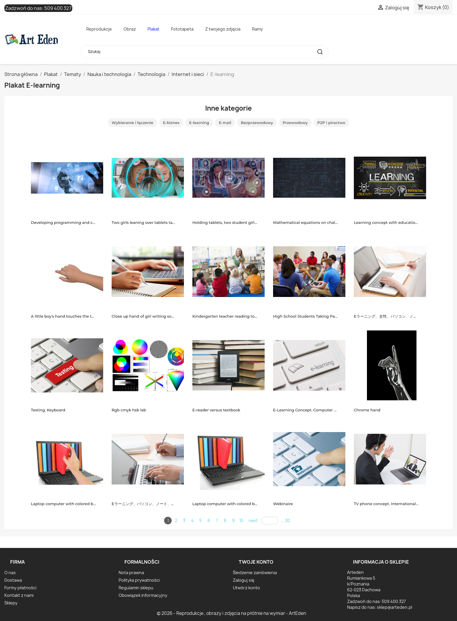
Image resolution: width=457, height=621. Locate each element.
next (253, 520)
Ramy (257, 29)
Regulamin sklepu (136, 587)
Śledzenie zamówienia (255, 572)
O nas (10, 572)
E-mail (225, 122)
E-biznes (171, 122)
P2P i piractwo (331, 122)
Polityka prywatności (139, 580)
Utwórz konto (246, 587)
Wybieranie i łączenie (132, 122)
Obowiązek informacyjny (143, 595)
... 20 (286, 520)
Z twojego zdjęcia (222, 29)
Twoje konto (256, 562)
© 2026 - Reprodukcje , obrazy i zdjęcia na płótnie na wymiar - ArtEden (231, 613)
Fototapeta (182, 29)
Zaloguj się (243, 580)
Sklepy (10, 603)
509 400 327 (57, 8)
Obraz (130, 29)
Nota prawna (131, 572)
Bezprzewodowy (257, 122)
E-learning (199, 122)
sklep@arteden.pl (394, 607)
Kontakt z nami (19, 595)
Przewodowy (295, 122)
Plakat (153, 29)
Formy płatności (20, 587)
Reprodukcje (99, 29)
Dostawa (13, 580)
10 (241, 520)
